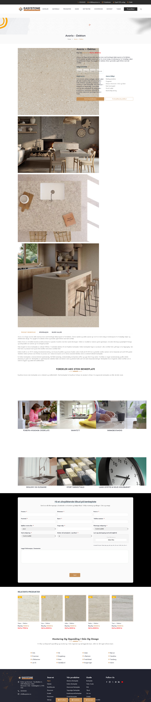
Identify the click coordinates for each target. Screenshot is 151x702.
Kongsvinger (88, 663)
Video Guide (90, 684)
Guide (77, 9)
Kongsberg (61, 656)
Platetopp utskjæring (100, 525)
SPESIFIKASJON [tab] (43, 332)
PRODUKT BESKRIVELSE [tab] (28, 332)
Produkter (67, 9)
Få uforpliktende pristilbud (119, 99)
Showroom (98, 9)
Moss (59, 659)
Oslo (33, 653)
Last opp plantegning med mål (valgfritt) (105, 533)
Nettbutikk (86, 9)
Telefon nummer (99, 518)
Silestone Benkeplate (72, 681)
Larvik (34, 663)
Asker (86, 653)
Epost (59, 518)
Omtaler (45, 9)
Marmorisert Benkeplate (73, 687)
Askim (112, 663)
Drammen (35, 656)
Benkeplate (89, 681)
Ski (59, 653)
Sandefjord (61, 663)
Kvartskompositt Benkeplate (74, 693)
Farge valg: (61, 525)
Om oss (88, 693)
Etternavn (60, 511)
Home (69, 39)
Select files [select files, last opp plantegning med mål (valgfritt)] (111, 540)
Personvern (50, 697)
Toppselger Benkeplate (73, 690)
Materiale (55, 9)
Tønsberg (113, 659)
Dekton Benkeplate (72, 684)
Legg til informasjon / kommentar (31, 548)
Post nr (96, 511)
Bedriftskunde (51, 687)
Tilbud (119, 9)
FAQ (87, 687)
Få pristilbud (130, 9)
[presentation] (34, 568)
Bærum (112, 653)
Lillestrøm (87, 656)
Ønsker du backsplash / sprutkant (67, 533)
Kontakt (109, 9)
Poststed (24, 518)
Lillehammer (36, 659)
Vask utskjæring (26, 533)
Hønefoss (113, 656)
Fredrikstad (87, 659)
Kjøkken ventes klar (27, 525)
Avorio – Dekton (78, 39)
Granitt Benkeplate (72, 697)
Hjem (49, 681)
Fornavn (24, 511)
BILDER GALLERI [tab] (57, 332)
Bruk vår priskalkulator (90, 99)
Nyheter (49, 684)
